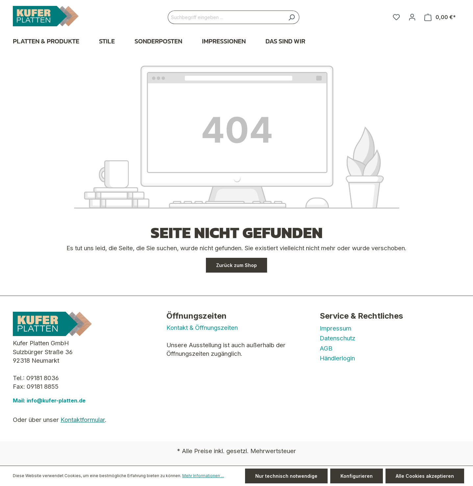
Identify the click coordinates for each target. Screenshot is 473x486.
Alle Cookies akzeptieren (425, 476)
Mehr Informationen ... (203, 475)
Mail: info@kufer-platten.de (49, 400)
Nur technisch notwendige (286, 476)
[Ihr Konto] (412, 17)
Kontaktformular (83, 419)
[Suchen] (291, 17)
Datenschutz (337, 338)
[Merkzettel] (396, 17)
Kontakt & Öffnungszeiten (202, 327)
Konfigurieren (356, 476)
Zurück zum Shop (236, 265)
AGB (326, 348)
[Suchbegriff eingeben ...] (226, 17)
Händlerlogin (337, 358)
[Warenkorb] (440, 17)
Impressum (335, 328)
